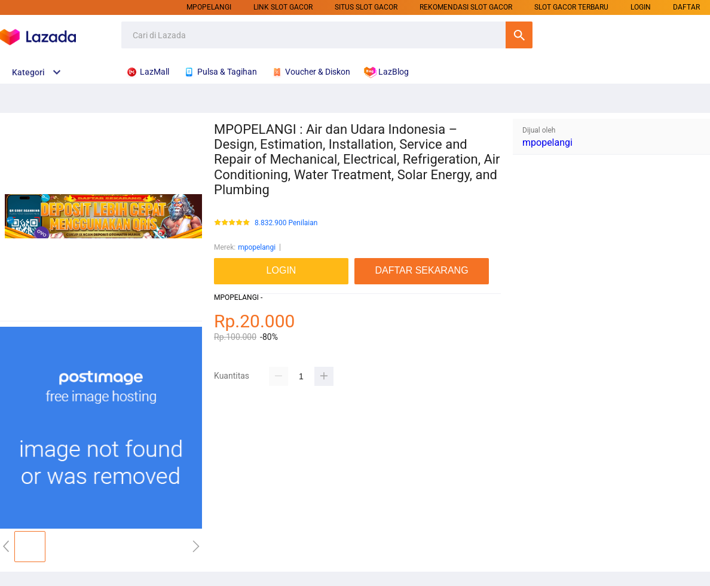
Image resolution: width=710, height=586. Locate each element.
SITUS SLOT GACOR (366, 7)
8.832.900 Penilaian (286, 223)
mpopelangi (208, 7)
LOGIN (641, 7)
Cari (519, 35)
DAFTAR (686, 7)
